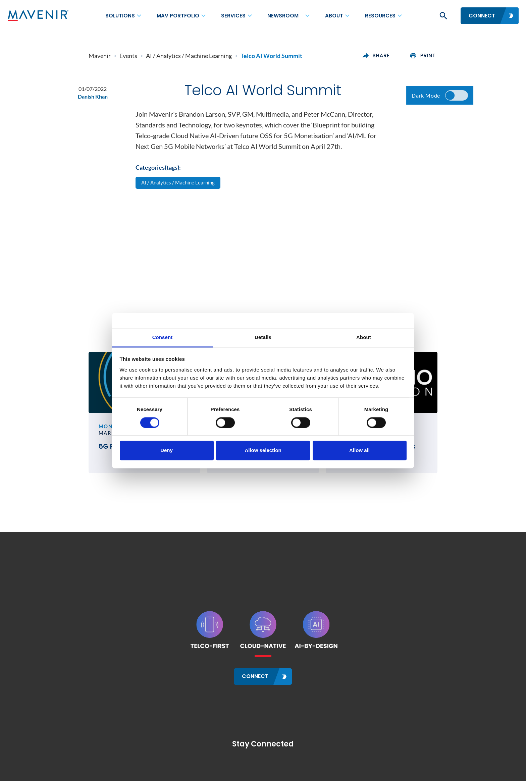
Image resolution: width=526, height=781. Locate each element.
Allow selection (263, 450)
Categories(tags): (158, 171)
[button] (442, 16)
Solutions (120, 15)
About (334, 15)
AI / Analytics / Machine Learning (180, 187)
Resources (380, 15)
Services (233, 15)
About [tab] (363, 337)
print (463, 56)
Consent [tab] (162, 337)
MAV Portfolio (178, 15)
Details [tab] (263, 337)
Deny (166, 450)
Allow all (359, 450)
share (416, 56)
